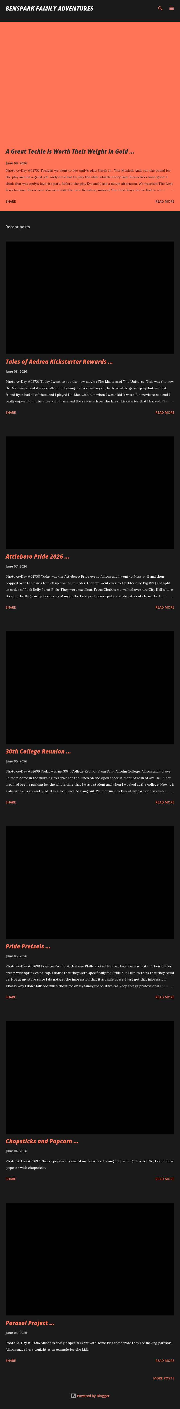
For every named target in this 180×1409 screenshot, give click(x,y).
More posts (163, 1378)
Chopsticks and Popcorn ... (42, 1141)
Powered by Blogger (90, 1396)
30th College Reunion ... (38, 751)
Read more (164, 201)
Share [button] (11, 201)
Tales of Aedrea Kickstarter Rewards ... (59, 361)
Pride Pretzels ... (28, 946)
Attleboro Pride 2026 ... (37, 556)
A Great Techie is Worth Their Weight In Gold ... (70, 151)
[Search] (160, 8)
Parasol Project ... (30, 1323)
